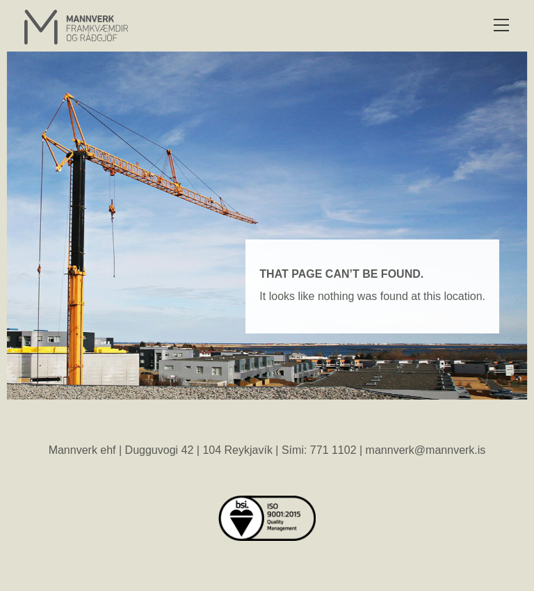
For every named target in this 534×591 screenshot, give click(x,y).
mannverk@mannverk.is (426, 450)
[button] (501, 26)
